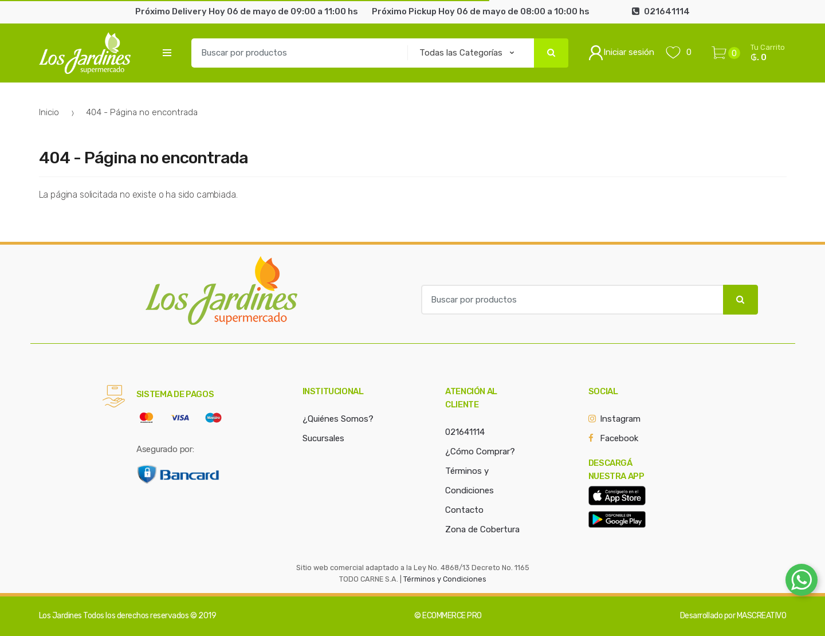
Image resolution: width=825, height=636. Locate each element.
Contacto (464, 510)
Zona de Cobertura (482, 529)
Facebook (619, 438)
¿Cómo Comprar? (480, 451)
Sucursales (323, 438)
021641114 (465, 432)
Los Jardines (60, 616)
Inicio (49, 112)
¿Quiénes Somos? (338, 419)
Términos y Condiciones (444, 579)
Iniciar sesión (621, 52)
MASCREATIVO (762, 616)
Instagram (620, 419)
